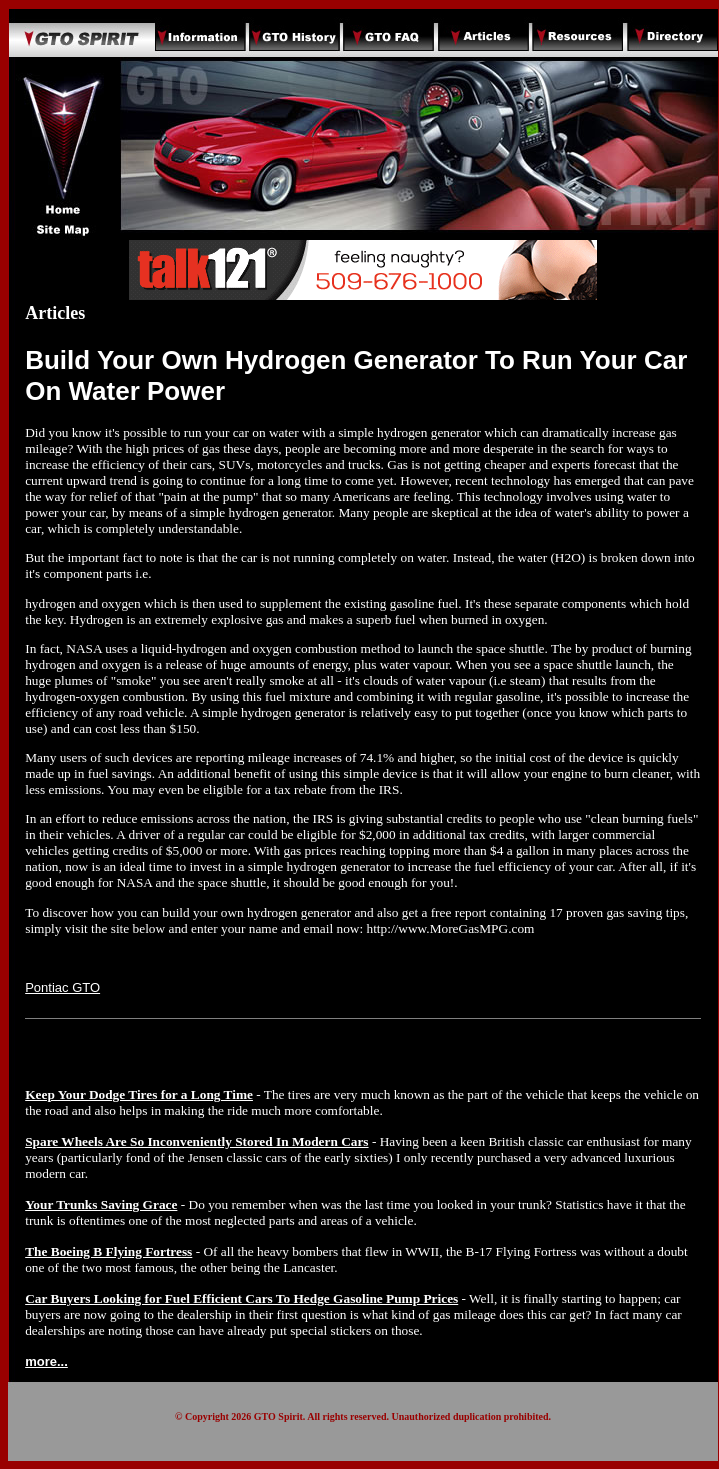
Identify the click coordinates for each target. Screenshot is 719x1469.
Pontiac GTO (62, 987)
